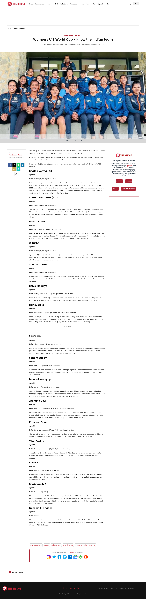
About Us (113, 589)
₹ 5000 (119, 181)
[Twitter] (14, 165)
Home (31, 4)
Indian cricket (56, 545)
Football (55, 4)
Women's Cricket (73, 35)
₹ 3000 (129, 181)
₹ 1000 (115, 188)
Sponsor (129, 166)
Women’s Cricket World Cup (85, 545)
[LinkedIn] (22, 165)
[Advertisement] (73, 19)
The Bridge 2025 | (65, 594)
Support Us (39, 4)
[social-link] (16, 174)
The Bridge (70, 552)
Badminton (64, 4)
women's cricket (36, 545)
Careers (131, 589)
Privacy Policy (103, 589)
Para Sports (90, 4)
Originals (100, 4)
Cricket (46, 545)
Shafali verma (68, 545)
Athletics (73, 4)
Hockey (81, 4)
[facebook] (10, 165)
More (109, 4)
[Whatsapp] (18, 165)
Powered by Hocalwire (79, 594)
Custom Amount (128, 188)
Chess (47, 4)
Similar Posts (17, 572)
